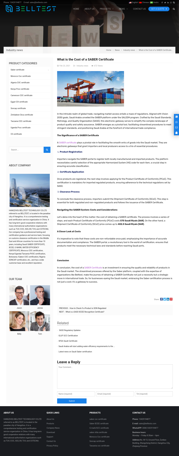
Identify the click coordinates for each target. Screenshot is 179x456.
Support (50, 426)
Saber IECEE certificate (98, 413)
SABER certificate (68, 142)
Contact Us (51, 430)
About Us (50, 408)
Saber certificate (17, 70)
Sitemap (156, 449)
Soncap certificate (18, 108)
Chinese (144, 2)
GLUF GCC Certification (126, 330)
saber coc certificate (97, 408)
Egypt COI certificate (19, 102)
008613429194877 (150, 417)
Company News (53, 417)
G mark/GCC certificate (99, 417)
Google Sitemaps (168, 449)
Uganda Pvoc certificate (21, 128)
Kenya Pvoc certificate (20, 89)
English (133, 2)
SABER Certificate (93, 267)
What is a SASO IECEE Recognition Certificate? (85, 312)
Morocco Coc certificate (21, 76)
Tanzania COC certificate (21, 121)
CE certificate (16, 134)
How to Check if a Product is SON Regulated (88, 308)
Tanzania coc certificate (99, 435)
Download (51, 422)
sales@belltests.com (38, 2)
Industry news (82, 66)
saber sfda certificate (98, 422)
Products (50, 413)
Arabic (154, 2)
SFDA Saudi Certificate (68, 336)
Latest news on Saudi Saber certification (75, 341)
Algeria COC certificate (20, 83)
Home (76, 9)
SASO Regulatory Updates (70, 330)
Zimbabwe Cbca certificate (22, 115)
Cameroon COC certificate (21, 95)
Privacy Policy (52, 435)
